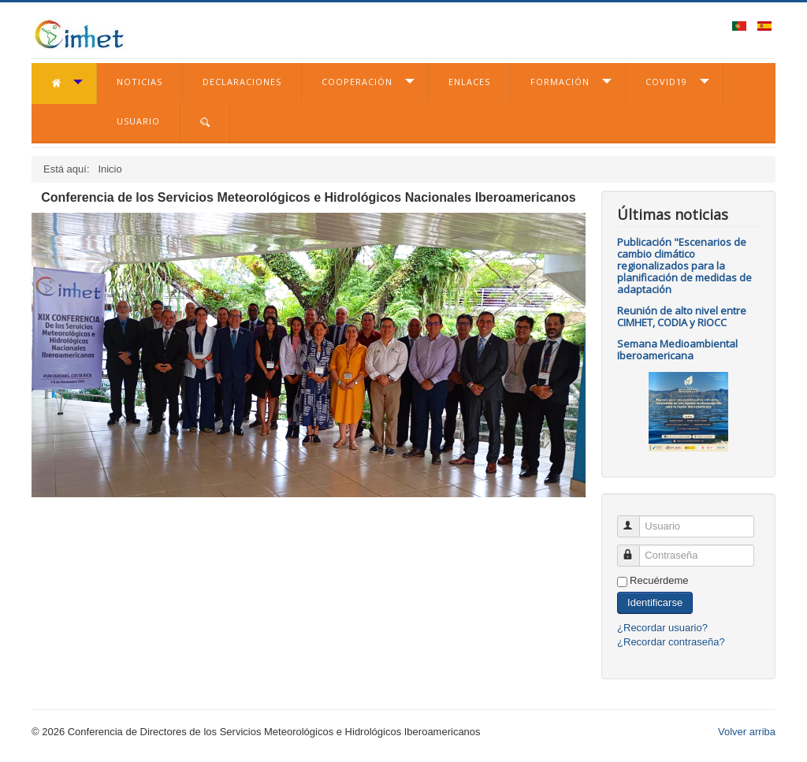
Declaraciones (242, 81)
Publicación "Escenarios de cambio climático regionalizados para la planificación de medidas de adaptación (684, 265)
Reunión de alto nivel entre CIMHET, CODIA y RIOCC (681, 316)
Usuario (138, 121)
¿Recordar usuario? (662, 628)
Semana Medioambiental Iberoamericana (677, 349)
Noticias (139, 81)
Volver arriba (746, 732)
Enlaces (469, 81)
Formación (559, 81)
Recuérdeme (659, 580)
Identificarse (654, 602)
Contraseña (635, 548)
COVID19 (666, 81)
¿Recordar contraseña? (671, 642)
